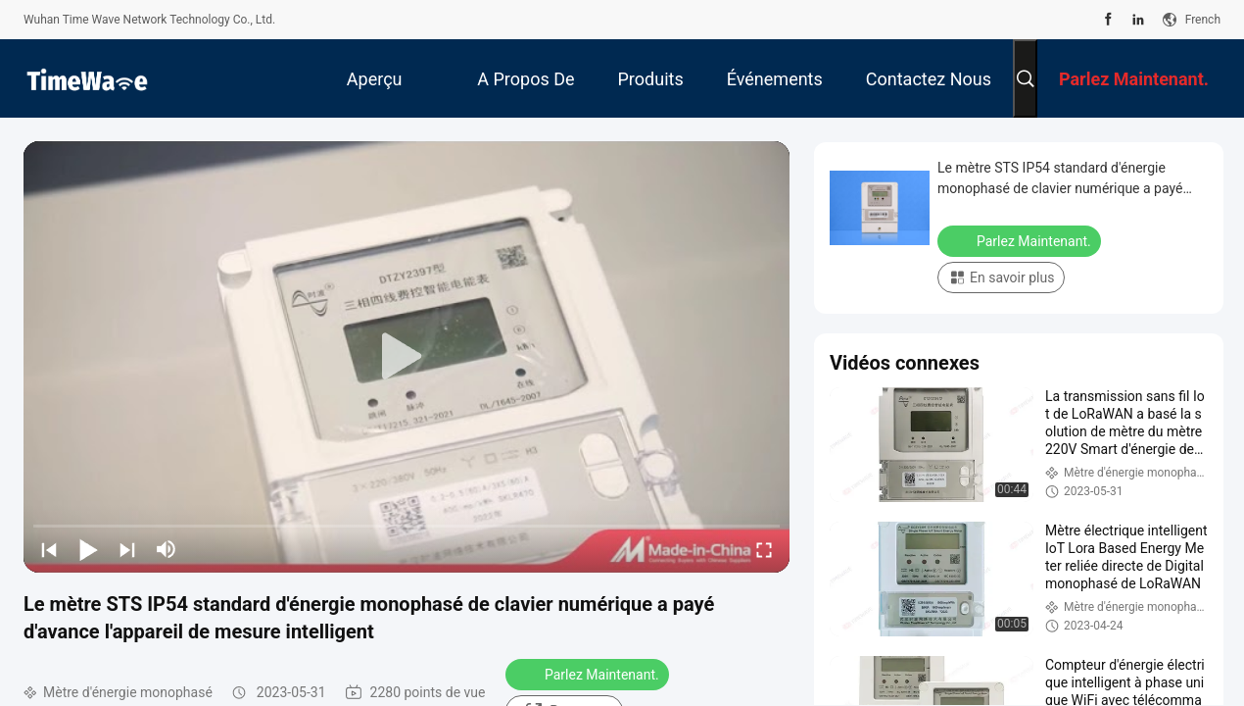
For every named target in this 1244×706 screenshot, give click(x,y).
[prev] (49, 549)
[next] (127, 549)
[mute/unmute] (166, 549)
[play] (406, 356)
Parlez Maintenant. (589, 673)
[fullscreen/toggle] (764, 549)
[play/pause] (88, 549)
